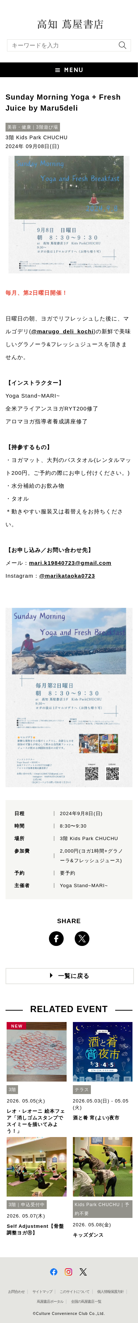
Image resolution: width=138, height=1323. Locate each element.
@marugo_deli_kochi (62, 331)
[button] (69, 69)
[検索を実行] (120, 48)
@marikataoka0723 (67, 576)
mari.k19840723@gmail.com (70, 563)
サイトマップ (42, 1292)
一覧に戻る (73, 976)
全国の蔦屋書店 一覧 (86, 1301)
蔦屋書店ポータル (50, 1301)
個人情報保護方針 (110, 1292)
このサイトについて (74, 1292)
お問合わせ (16, 1292)
